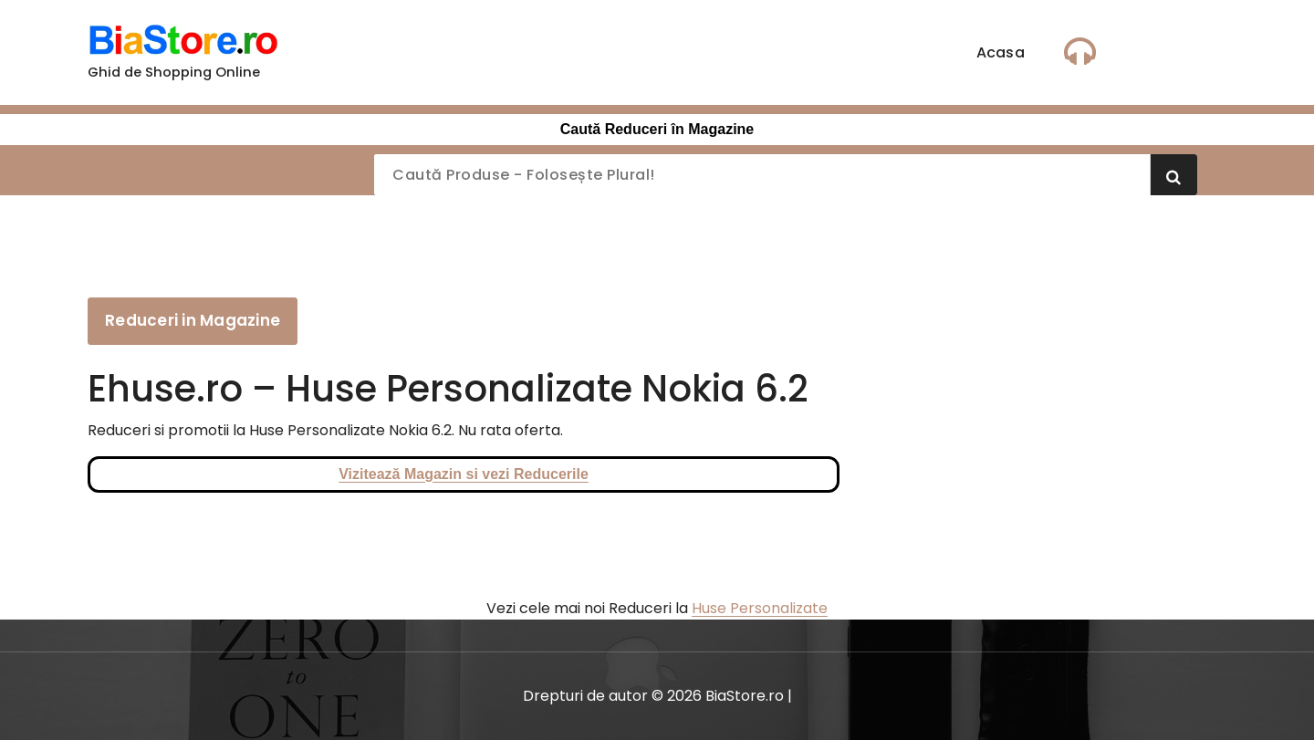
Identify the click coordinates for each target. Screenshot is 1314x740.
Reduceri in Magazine (192, 320)
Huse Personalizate (760, 608)
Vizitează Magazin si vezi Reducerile (464, 474)
